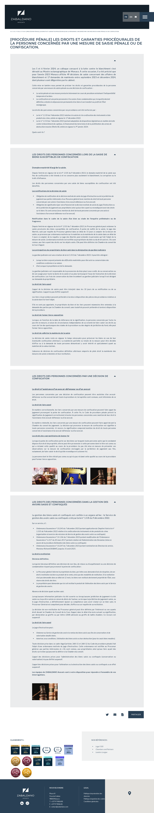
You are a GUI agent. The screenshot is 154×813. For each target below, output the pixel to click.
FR (126, 17)
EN (131, 17)
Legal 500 (105, 746)
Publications (20, 31)
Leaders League (107, 752)
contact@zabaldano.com (59, 807)
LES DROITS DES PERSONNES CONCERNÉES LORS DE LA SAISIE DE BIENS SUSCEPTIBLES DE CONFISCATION (69, 155)
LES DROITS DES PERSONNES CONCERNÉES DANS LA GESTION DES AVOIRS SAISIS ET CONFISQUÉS (70, 503)
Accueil (13, 31)
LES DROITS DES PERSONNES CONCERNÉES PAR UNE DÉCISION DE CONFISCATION (70, 377)
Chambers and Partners (110, 749)
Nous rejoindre (56, 788)
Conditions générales (91, 801)
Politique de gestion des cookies (95, 799)
